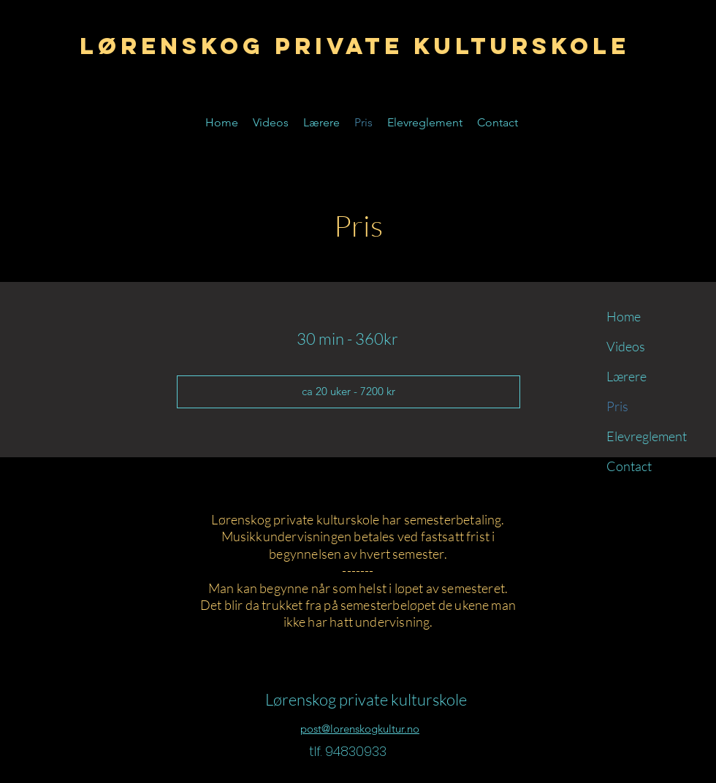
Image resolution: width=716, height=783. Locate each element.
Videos (625, 346)
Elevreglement (642, 436)
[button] (348, 391)
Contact (629, 466)
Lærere (626, 376)
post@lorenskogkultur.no (359, 729)
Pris (617, 406)
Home (623, 316)
